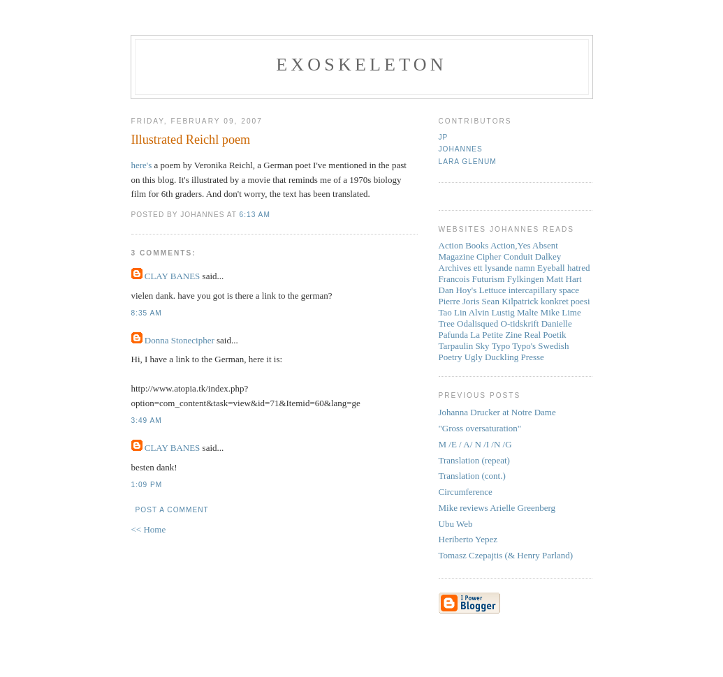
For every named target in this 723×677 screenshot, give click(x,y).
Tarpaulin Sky (464, 346)
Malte (527, 312)
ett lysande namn (504, 267)
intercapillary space (544, 290)
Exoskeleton (361, 64)
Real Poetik (545, 334)
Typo (501, 346)
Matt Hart (564, 279)
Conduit (518, 256)
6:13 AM (255, 214)
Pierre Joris (459, 301)
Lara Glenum (468, 161)
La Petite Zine (496, 334)
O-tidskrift (520, 323)
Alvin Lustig (492, 312)
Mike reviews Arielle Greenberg (497, 508)
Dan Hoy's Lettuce (472, 290)
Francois (454, 279)
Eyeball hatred (563, 267)
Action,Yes (510, 245)
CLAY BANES (172, 276)
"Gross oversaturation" (480, 428)
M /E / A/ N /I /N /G (475, 444)
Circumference (465, 491)
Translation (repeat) (474, 460)
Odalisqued (477, 323)
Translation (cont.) (472, 475)
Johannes (461, 149)
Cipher (488, 256)
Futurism (488, 279)
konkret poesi (565, 301)
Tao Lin (453, 312)
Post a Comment (172, 510)
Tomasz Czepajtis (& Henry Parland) (506, 555)
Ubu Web (456, 524)
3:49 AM (146, 420)
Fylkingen (525, 279)
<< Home (148, 529)
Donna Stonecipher (179, 340)
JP (443, 137)
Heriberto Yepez (468, 539)
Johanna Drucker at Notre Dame (497, 412)
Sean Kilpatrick (510, 301)
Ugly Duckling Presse (504, 357)
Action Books (464, 245)
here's (141, 165)
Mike (550, 312)
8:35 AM (146, 313)
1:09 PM (147, 485)
